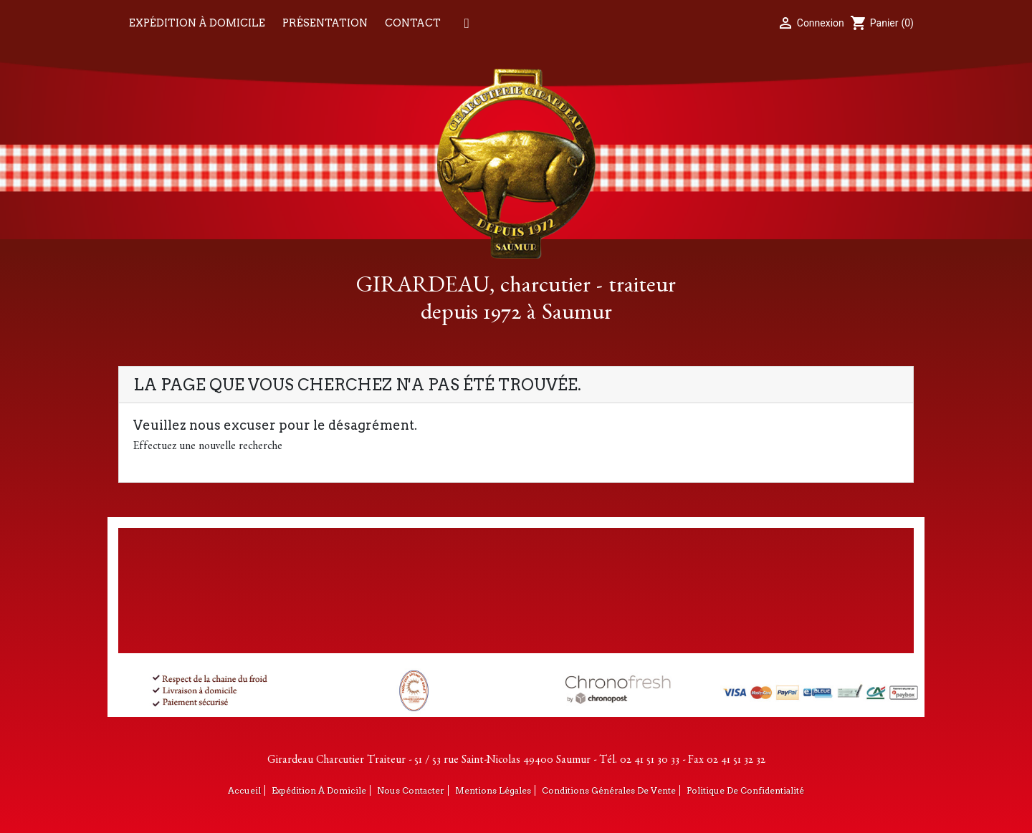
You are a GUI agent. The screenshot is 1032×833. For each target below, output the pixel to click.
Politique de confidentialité (745, 790)
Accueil (244, 790)
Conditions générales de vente (609, 790)
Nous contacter (410, 790)
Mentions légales (493, 790)
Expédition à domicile (197, 22)
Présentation (325, 22)
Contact (413, 22)
